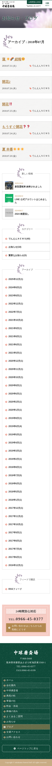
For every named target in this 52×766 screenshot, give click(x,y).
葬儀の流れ (11, 711)
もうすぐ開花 (16, 127)
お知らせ (10, 721)
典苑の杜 (10, 695)
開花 (7, 104)
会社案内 (10, 685)
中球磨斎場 (11, 690)
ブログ (8, 727)
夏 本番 (13, 149)
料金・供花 (11, 706)
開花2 (6, 82)
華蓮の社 (10, 701)
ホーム (8, 680)
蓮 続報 (13, 59)
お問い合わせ (12, 737)
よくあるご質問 (13, 716)
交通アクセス (12, 732)
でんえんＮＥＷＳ (41, 66)
